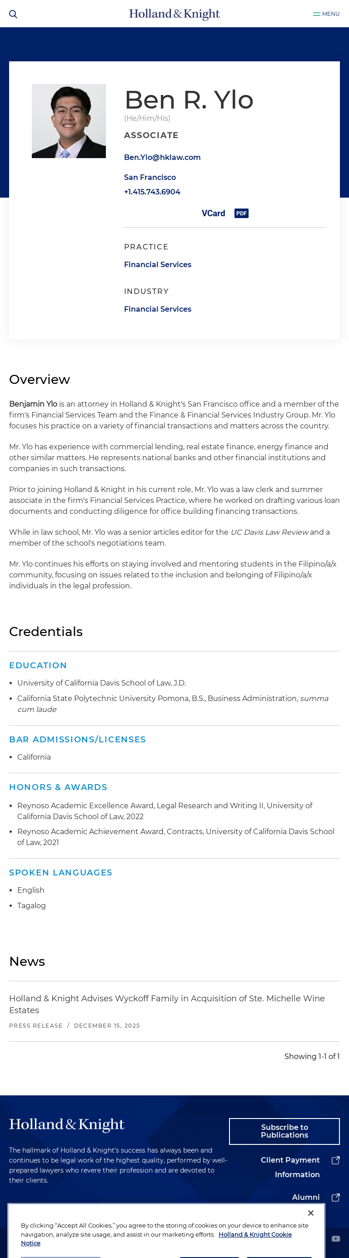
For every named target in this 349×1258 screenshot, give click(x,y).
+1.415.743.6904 (152, 192)
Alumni (306, 1197)
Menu (331, 13)
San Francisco (150, 177)
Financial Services (157, 264)
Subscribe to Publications (284, 1131)
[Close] (311, 1229)
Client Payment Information (290, 1167)
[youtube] (336, 1239)
